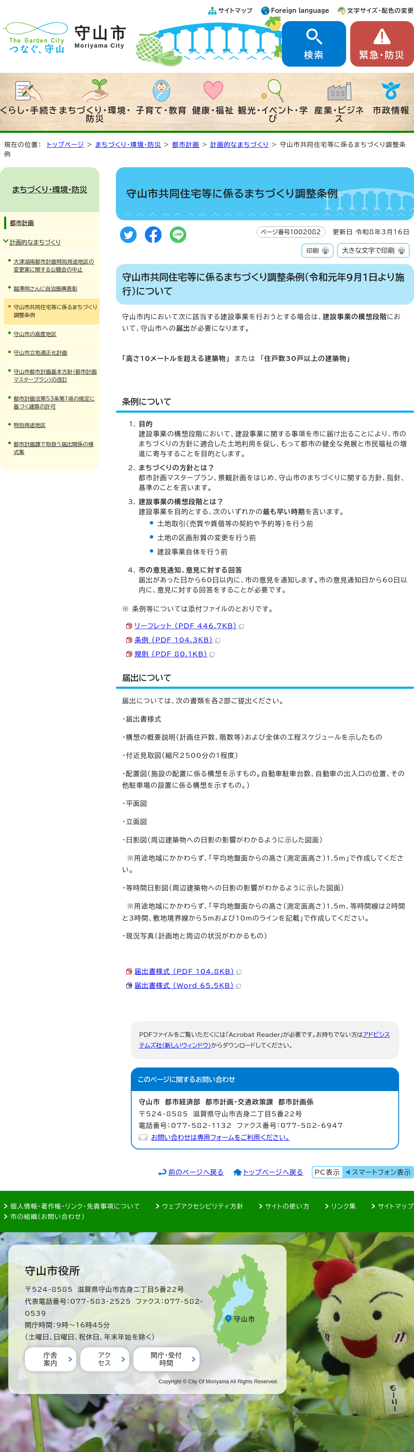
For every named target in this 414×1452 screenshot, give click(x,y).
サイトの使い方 (287, 1206)
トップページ (65, 145)
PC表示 (327, 1172)
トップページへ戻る (273, 1172)
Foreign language (300, 10)
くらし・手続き (29, 110)
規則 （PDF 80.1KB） (174, 654)
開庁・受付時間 (166, 1359)
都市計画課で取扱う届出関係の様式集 (54, 448)
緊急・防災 (382, 55)
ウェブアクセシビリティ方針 (203, 1206)
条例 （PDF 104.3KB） (177, 640)
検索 (314, 55)
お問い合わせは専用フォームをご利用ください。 (220, 1137)
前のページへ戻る (196, 1172)
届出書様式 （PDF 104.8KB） (188, 971)
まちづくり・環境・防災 (95, 114)
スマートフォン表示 (381, 1172)
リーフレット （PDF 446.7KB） (189, 626)
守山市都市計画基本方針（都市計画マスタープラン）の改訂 (55, 375)
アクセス (104, 1359)
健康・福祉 (213, 110)
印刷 (312, 251)
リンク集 (344, 1206)
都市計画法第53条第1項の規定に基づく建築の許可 (54, 402)
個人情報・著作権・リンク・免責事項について (75, 1206)
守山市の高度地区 (35, 334)
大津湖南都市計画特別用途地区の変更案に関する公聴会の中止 (54, 265)
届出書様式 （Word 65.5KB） (188, 985)
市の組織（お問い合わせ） (47, 1217)
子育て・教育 (161, 110)
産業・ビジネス (339, 114)
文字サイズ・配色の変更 (380, 10)
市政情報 (391, 110)
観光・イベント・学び (273, 114)
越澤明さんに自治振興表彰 (45, 288)
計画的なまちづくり (239, 145)
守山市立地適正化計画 (40, 353)
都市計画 (186, 145)
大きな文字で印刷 (368, 250)
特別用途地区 (30, 425)
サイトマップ (235, 10)
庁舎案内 (50, 1359)
